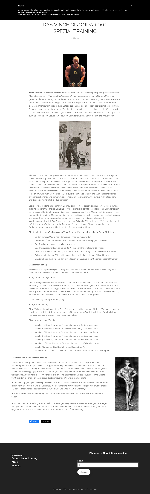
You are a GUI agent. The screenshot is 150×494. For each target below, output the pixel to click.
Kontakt (16, 465)
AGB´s (15, 462)
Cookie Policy (92, 489)
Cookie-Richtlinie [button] (31, 12)
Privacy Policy (78, 489)
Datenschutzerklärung (24, 458)
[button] (131, 6)
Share (34, 421)
